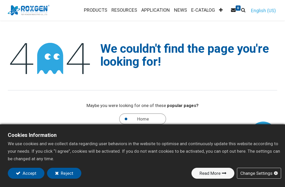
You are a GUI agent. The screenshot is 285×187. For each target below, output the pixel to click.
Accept (29, 173)
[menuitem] (124, 10)
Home (143, 119)
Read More (210, 173)
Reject (66, 173)
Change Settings (256, 173)
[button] (221, 10)
